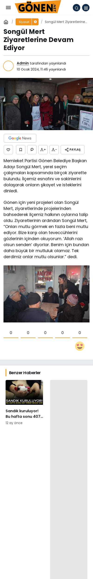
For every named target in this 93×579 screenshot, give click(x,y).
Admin (23, 63)
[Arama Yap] (76, 7)
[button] (86, 7)
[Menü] (8, 7)
